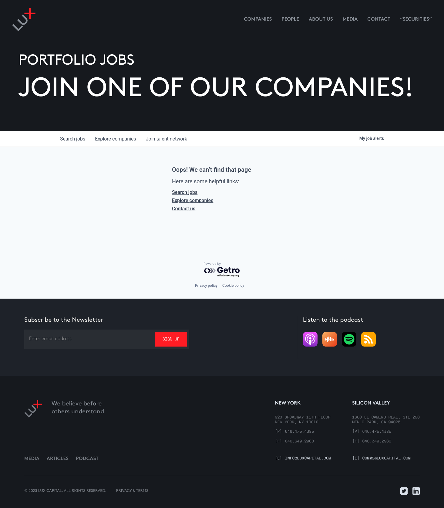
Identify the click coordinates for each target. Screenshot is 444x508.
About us (321, 19)
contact (378, 19)
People (290, 19)
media (350, 19)
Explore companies (192, 200)
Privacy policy (206, 285)
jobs (72, 139)
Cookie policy (233, 285)
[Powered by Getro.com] (222, 269)
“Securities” (416, 19)
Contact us (183, 209)
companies (115, 139)
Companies (258, 19)
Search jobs (184, 192)
